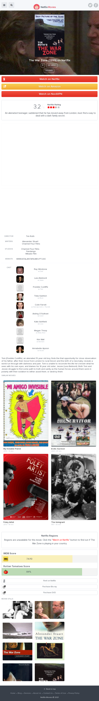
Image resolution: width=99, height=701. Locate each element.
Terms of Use (60, 693)
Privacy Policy (73, 693)
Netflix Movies (46, 697)
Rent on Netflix (49, 581)
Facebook (96, 5)
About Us (37, 693)
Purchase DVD (49, 593)
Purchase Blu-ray (49, 587)
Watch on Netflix (49, 79)
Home (12, 693)
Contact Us (48, 693)
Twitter (90, 5)
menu (4, 5)
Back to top (51, 689)
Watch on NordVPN (50, 94)
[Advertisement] (47, 211)
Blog (20, 693)
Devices (27, 693)
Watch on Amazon (50, 86)
